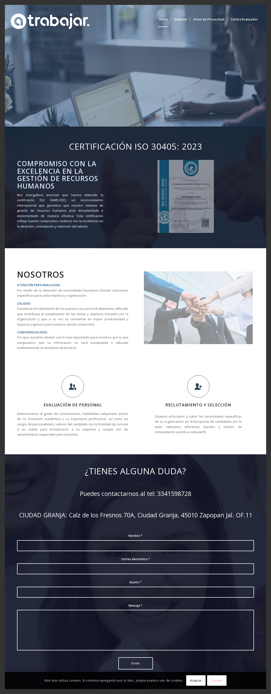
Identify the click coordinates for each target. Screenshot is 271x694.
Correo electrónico (135, 559)
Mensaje (135, 605)
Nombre (135, 536)
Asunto (135, 582)
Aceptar (196, 680)
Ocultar (216, 680)
